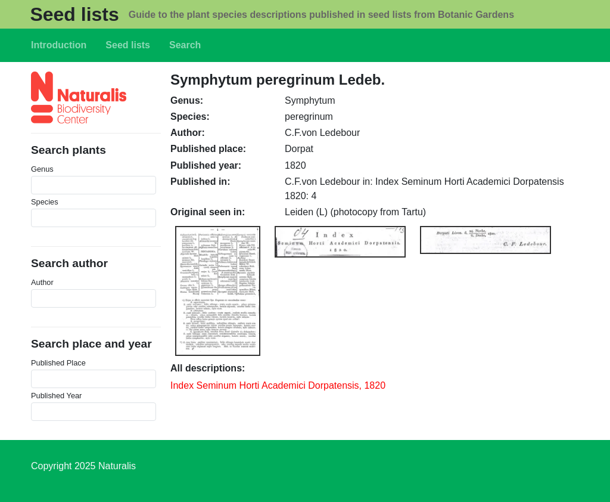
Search (185, 45)
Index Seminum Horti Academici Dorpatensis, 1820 (277, 385)
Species (44, 201)
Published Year (56, 395)
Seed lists (74, 14)
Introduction (58, 45)
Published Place (58, 362)
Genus (42, 169)
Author (42, 282)
